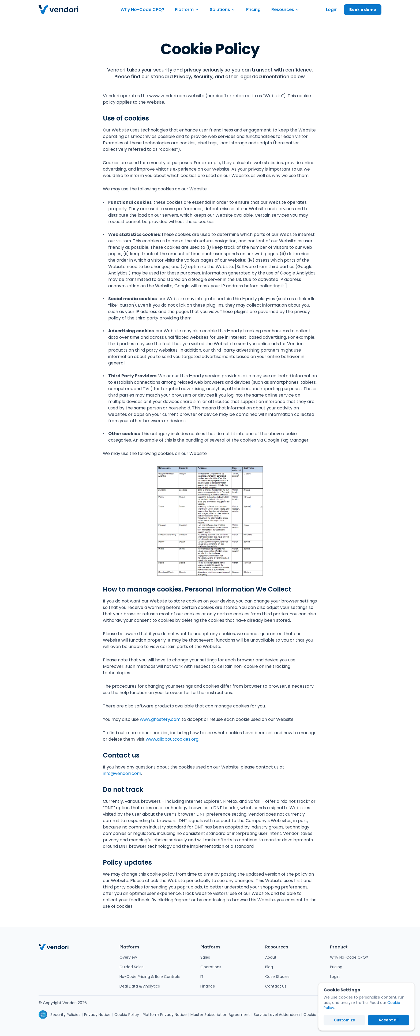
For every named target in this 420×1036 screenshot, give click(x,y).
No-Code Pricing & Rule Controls (149, 976)
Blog (269, 967)
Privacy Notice (97, 1014)
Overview (128, 957)
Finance (207, 986)
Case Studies (277, 976)
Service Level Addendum (277, 1014)
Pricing (336, 967)
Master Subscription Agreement (220, 1014)
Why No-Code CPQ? (349, 957)
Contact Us (275, 986)
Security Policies (65, 1014)
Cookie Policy (126, 1014)
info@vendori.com (122, 773)
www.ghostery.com (160, 719)
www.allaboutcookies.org (172, 739)
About (270, 957)
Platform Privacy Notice (165, 1014)
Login (335, 976)
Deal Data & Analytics (139, 986)
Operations (210, 967)
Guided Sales (131, 967)
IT (202, 976)
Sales (205, 957)
